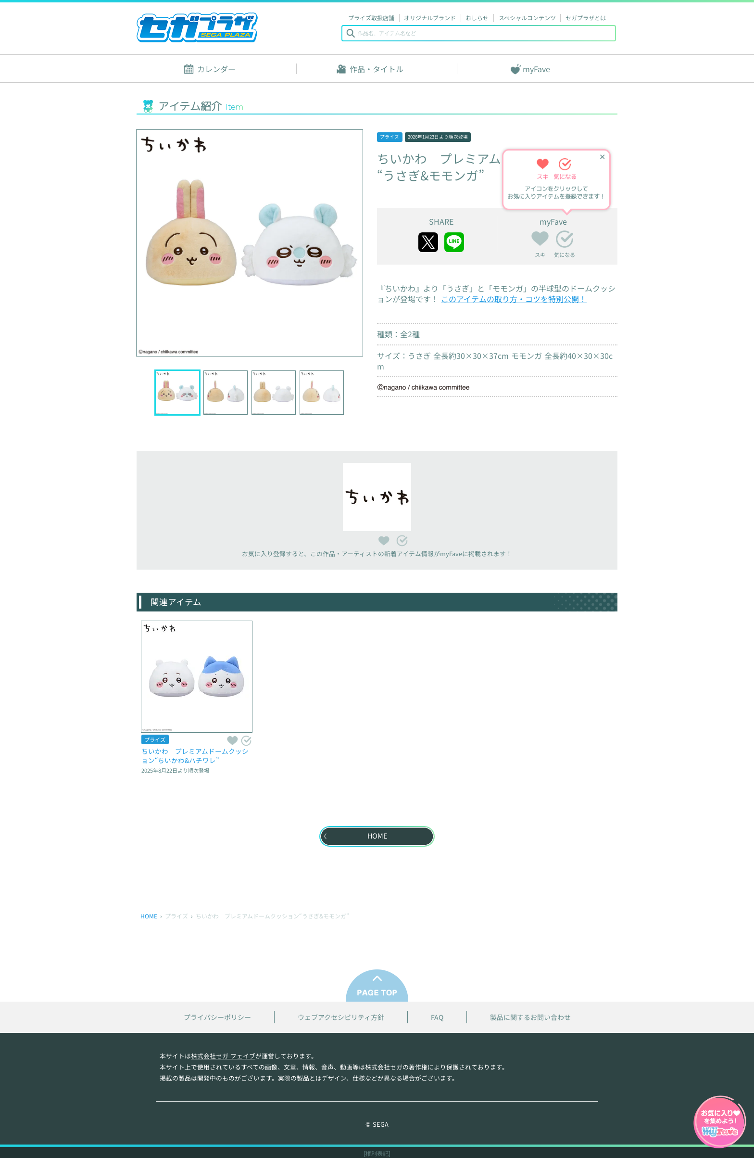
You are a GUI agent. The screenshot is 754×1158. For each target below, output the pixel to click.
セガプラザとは (586, 17)
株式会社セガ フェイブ (223, 1055)
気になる (564, 239)
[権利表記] (377, 1153)
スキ (540, 237)
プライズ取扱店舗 (371, 17)
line (454, 242)
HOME (148, 916)
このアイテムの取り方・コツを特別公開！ (514, 299)
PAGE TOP (377, 985)
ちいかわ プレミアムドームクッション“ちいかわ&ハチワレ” (195, 755)
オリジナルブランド (430, 17)
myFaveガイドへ (719, 1122)
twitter (428, 242)
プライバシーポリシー (217, 1017)
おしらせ (477, 17)
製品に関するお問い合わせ (530, 1017)
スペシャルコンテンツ (527, 17)
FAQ (437, 1017)
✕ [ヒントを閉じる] (602, 157)
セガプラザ (197, 27)
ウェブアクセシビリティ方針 (341, 1017)
